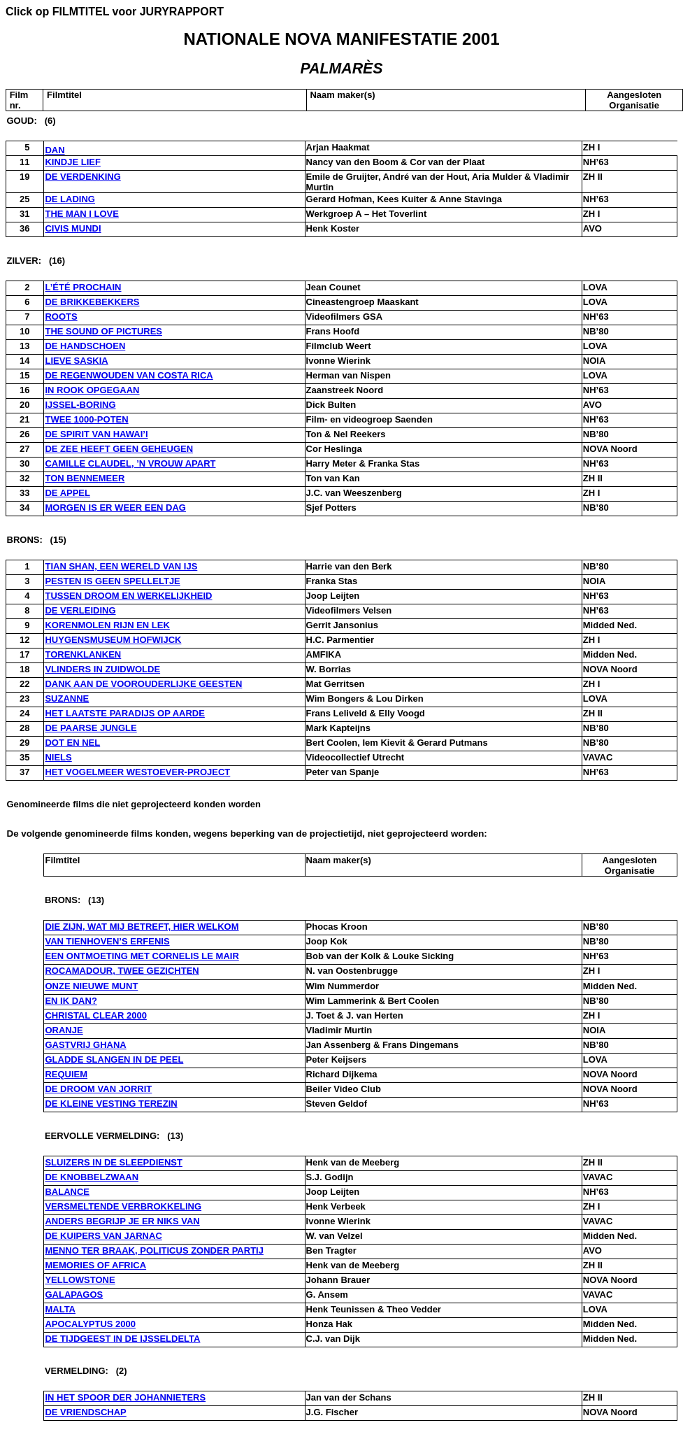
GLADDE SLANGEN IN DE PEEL (114, 1059)
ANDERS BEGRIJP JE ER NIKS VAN (122, 1221)
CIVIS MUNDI (73, 228)
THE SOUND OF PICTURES (103, 331)
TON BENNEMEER (84, 478)
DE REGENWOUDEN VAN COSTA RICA (129, 375)
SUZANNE (67, 698)
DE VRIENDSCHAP (85, 1412)
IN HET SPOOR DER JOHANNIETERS (125, 1397)
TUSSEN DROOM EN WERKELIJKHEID (128, 595)
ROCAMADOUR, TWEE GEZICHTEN (122, 970)
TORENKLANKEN (83, 654)
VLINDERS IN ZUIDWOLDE (102, 669)
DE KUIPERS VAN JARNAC (103, 1236)
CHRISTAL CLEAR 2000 (95, 1015)
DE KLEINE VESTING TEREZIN (111, 1103)
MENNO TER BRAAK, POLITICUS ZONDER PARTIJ (154, 1250)
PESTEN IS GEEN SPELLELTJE (112, 581)
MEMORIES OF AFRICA (95, 1265)
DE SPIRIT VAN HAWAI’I (96, 434)
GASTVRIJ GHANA (85, 1045)
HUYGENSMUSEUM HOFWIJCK (113, 640)
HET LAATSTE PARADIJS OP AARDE (124, 713)
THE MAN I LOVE (81, 213)
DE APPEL (67, 493)
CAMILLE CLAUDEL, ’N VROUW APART (130, 463)
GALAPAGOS (74, 1294)
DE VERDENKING (82, 176)
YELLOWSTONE (80, 1280)
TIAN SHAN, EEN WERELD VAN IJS (121, 566)
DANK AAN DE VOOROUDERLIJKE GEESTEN (143, 684)
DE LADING (70, 199)
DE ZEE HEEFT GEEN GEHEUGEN (119, 449)
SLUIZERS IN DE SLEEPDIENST (113, 1162)
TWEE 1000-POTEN (86, 419)
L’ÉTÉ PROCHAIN (83, 287)
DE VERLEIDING (80, 610)
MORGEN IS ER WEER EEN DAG (115, 507)
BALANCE (67, 1191)
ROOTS (61, 316)
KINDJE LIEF (72, 162)
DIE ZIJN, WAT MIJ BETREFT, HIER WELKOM (141, 926)
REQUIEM (66, 1074)
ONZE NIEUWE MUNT (91, 986)
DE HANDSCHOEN (85, 346)
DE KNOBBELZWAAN (91, 1177)
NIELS (58, 757)
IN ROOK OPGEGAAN (92, 390)
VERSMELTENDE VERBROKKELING (123, 1206)
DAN (54, 150)
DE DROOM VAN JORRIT (98, 1089)
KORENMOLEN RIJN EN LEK (107, 625)
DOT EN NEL (72, 742)
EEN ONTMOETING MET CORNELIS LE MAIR (141, 956)
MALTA (60, 1309)
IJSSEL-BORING (80, 404)
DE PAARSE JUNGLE (90, 728)
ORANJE (63, 1030)
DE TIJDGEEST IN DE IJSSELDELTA (122, 1338)
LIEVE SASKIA (76, 360)
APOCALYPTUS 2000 (90, 1324)
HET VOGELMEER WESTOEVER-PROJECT (137, 772)
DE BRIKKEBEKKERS (92, 302)
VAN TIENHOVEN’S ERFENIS (107, 941)
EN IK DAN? (70, 1000)
